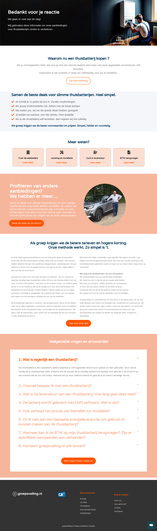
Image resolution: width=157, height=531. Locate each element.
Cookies (92, 526)
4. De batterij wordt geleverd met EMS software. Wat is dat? (68, 402)
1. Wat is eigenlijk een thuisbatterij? (47, 359)
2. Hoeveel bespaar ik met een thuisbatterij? (54, 386)
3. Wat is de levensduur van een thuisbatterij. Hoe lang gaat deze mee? (77, 394)
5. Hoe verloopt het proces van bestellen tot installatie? (64, 411)
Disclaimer (84, 526)
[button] (78, 360)
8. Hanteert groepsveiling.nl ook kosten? (51, 446)
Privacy (76, 526)
